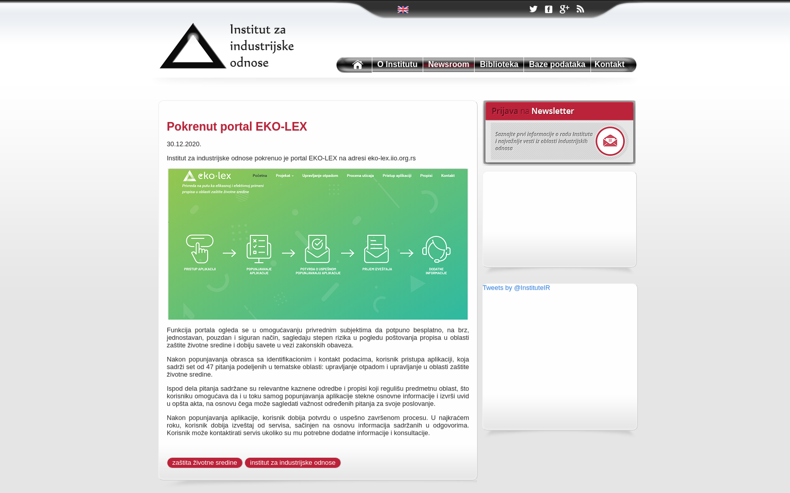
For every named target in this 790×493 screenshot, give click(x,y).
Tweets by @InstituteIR (516, 287)
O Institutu (397, 64)
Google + (564, 10)
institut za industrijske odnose (293, 462)
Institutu (353, 65)
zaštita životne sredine (204, 462)
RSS (580, 10)
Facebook (549, 10)
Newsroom (449, 64)
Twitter (404, 9)
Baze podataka (557, 64)
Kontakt (610, 64)
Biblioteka (499, 64)
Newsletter (559, 133)
